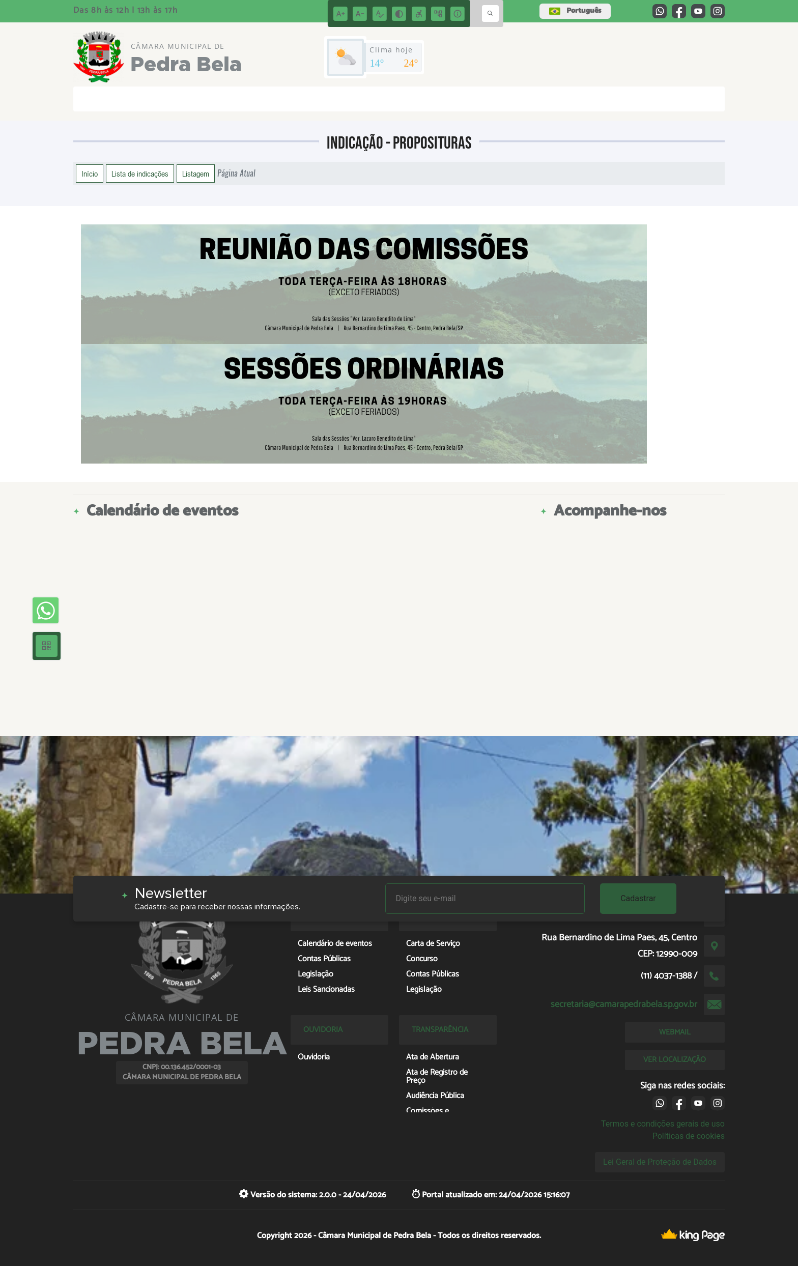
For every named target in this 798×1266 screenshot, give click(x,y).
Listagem (195, 173)
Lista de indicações (139, 173)
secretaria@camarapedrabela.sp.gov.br (624, 1004)
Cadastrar (638, 898)
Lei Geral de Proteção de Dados (660, 1162)
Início (89, 173)
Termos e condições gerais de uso (663, 1124)
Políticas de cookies (688, 1136)
